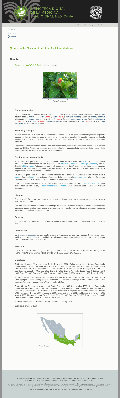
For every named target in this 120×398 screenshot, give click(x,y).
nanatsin (101, 117)
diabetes (96, 183)
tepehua (40, 121)
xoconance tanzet (53, 121)
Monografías (92, 25)
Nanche (100, 25)
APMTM (84, 25)
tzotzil (48, 117)
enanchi (39, 119)
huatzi (53, 119)
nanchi (93, 117)
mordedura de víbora (57, 186)
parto (32, 177)
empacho (93, 164)
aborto (17, 177)
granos (83, 177)
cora (59, 119)
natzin (55, 117)
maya (88, 121)
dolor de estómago (79, 164)
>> (80, 25)
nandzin (69, 117)
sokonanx (32, 121)
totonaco (22, 121)
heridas (43, 186)
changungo (30, 119)
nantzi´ (41, 117)
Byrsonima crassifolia (24, 65)
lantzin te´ (32, 117)
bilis (25, 166)
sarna (76, 177)
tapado (31, 166)
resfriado (87, 183)
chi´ (103, 114)
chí (83, 121)
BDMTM (77, 25)
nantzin (77, 117)
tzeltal (61, 117)
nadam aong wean (79, 119)
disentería (65, 164)
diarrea (84, 161)
